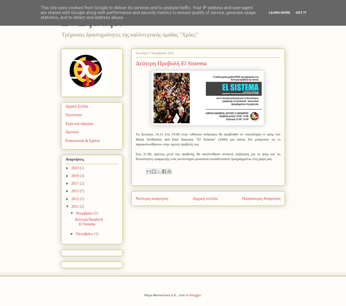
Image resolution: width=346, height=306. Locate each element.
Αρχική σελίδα (205, 198)
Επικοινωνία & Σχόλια (82, 141)
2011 (75, 206)
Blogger (195, 295)
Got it (301, 13)
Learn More (279, 13)
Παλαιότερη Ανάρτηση (261, 198)
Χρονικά (71, 132)
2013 (75, 191)
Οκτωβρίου (85, 234)
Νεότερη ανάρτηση (152, 198)
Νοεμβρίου (85, 213)
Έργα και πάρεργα (79, 124)
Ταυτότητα (73, 115)
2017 (75, 183)
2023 (75, 168)
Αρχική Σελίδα (76, 106)
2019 (75, 176)
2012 (75, 199)
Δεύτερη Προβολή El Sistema (89, 221)
